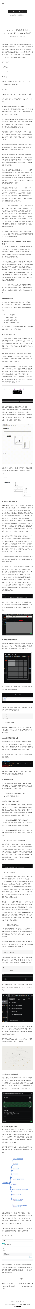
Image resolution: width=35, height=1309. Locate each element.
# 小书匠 (21, 1279)
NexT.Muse (26, 1304)
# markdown (14, 1279)
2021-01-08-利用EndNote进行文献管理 (8, 1286)
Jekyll (13, 1304)
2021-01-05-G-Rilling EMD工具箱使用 (26, 1285)
